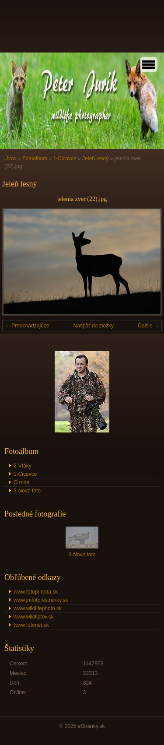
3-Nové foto (27, 491)
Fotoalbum (34, 158)
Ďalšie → (148, 326)
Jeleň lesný (95, 158)
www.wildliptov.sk (34, 617)
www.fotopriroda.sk (36, 592)
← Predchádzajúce (27, 326)
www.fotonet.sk (31, 625)
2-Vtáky (22, 466)
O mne (21, 482)
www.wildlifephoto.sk (38, 608)
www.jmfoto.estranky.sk (41, 600)
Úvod (10, 158)
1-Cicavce (64, 158)
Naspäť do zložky (93, 326)
